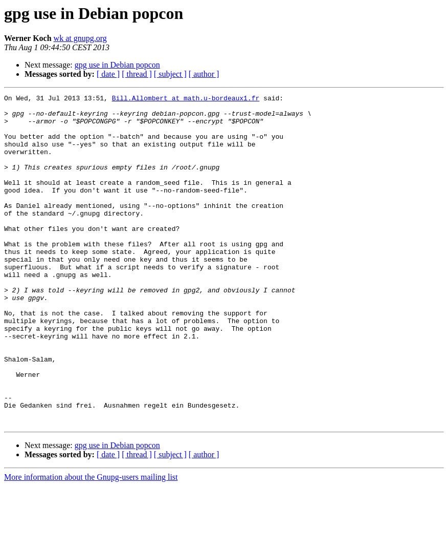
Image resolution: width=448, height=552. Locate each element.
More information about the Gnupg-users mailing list (91, 543)
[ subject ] (170, 74)
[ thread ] (137, 74)
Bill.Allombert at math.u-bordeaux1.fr (186, 99)
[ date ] (108, 74)
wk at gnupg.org (80, 38)
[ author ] (204, 74)
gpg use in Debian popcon (117, 64)
